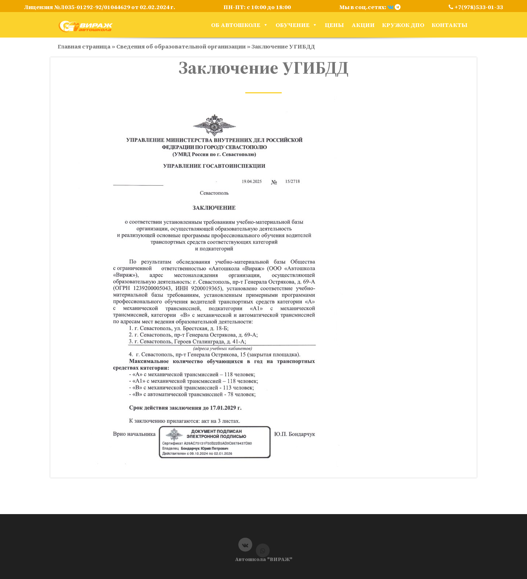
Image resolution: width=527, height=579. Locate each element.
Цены (334, 25)
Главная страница (84, 46)
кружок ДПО (403, 25)
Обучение (296, 25)
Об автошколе (239, 25)
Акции (363, 25)
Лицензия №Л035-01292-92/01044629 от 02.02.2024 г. (99, 7)
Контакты (450, 25)
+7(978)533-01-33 (476, 7)
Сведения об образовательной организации (181, 46)
